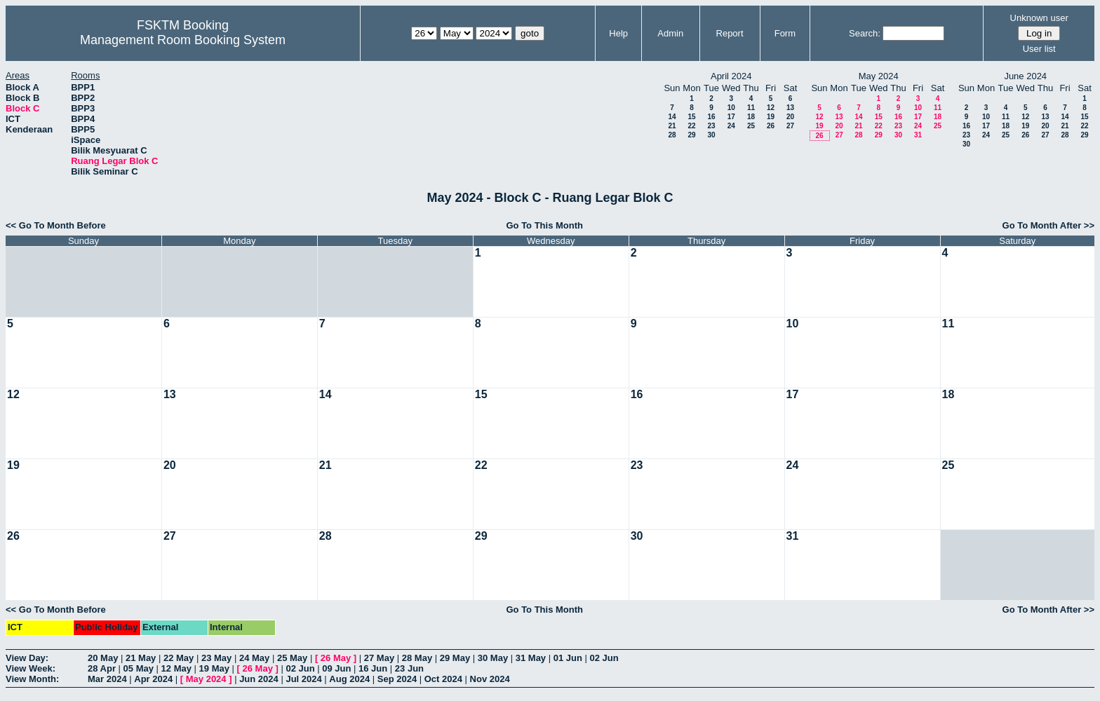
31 (918, 135)
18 (751, 117)
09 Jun (336, 668)
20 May (103, 658)
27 (790, 126)
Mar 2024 (107, 679)
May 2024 (206, 679)
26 (770, 126)
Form (785, 33)
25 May (292, 658)
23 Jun (409, 668)
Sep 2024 (397, 679)
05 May (138, 668)
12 (770, 107)
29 (691, 135)
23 (711, 126)
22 (691, 126)
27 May (379, 658)
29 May (455, 658)
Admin (670, 33)
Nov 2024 (490, 679)
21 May (141, 658)
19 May (214, 668)
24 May (254, 658)
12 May (176, 668)
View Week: (30, 668)
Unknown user (1039, 18)
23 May (216, 658)
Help (618, 33)
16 (711, 117)
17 (731, 117)
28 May (417, 658)
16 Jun (372, 668)
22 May (178, 658)
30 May (493, 658)
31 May (531, 658)
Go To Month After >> (1048, 225)
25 (751, 126)
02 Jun (604, 658)
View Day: (27, 658)
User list (1039, 48)
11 (751, 107)
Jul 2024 (303, 679)
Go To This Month (544, 225)
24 (731, 126)
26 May (336, 658)
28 (672, 135)
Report (730, 33)
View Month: (32, 679)
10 (731, 107)
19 (770, 117)
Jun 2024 (259, 679)
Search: (864, 33)
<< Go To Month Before (56, 225)
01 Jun (568, 658)
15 (691, 117)
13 (790, 107)
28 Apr (102, 668)
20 (790, 117)
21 (672, 126)
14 (672, 117)
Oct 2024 (443, 679)
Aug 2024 (349, 679)
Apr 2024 (153, 679)
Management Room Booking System (183, 40)
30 (711, 135)
